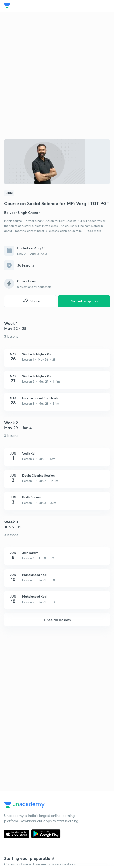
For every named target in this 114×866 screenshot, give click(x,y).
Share (31, 301)
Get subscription (84, 300)
